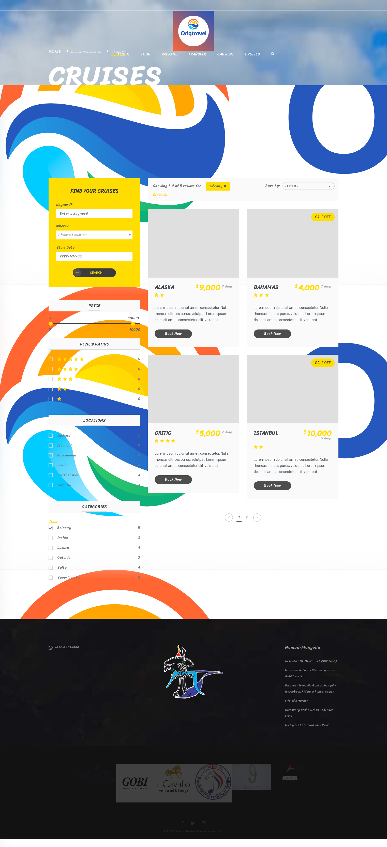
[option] (97, 780)
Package (169, 62)
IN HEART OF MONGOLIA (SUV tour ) (311, 668)
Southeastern (69, 483)
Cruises (252, 62)
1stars (94, 407)
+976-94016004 (64, 655)
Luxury (63, 555)
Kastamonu (66, 463)
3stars (94, 387)
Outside (63, 565)
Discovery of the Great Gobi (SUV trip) (309, 720)
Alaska (165, 296)
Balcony (64, 536)
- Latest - (291, 194)
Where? (62, 234)
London (63, 473)
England (63, 443)
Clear (53, 529)
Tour (145, 62)
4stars (94, 377)
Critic (163, 441)
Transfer (197, 62)
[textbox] (94, 242)
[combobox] (94, 242)
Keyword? (64, 212)
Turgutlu (64, 493)
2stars (94, 397)
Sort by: (272, 193)
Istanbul (267, 441)
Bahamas (267, 296)
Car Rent (225, 62)
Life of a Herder (296, 708)
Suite (62, 575)
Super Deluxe (68, 585)
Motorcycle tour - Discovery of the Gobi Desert (310, 681)
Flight (124, 62)
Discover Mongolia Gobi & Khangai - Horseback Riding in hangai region (310, 696)
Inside (62, 545)
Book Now (174, 342)
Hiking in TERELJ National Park (307, 733)
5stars (94, 367)
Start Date (65, 255)
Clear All (160, 202)
